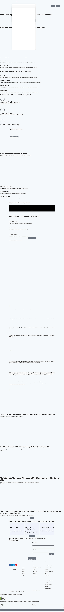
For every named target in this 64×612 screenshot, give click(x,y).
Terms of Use (12, 591)
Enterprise (20, 28)
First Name (2, 604)
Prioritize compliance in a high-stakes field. (20, 47)
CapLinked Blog (20, 15)
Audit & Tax (46, 582)
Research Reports (31, 15)
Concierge (34, 565)
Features (23, 565)
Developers (34, 575)
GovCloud (23, 571)
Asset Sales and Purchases (32, 33)
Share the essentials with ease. (32, 36)
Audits (31, 28)
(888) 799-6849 (14, 569)
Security (34, 573)
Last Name (33, 604)
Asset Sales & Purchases (48, 584)
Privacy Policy (18, 591)
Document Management (48, 565)
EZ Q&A (34, 569)
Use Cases (23, 569)
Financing (46, 569)
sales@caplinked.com (15, 570)
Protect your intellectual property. (20, 41)
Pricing (23, 575)
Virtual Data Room (20, 2)
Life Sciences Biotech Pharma (49, 571)
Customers (23, 567)
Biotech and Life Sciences (20, 39)
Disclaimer (22, 591)
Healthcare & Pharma (32, 45)
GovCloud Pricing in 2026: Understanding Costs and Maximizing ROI (25, 447)
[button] (32, 305)
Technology (46, 586)
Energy (19, 44)
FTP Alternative (47, 575)
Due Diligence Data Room (20, 23)
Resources (23, 573)
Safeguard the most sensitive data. (20, 25)
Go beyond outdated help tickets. (32, 11)
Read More (1, 450)
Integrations (35, 571)
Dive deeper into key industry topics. (32, 17)
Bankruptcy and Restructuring (32, 23)
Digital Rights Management (37, 567)
